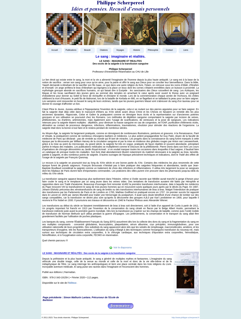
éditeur (72, 282)
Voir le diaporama (122, 247)
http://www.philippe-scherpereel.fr (185, 317)
